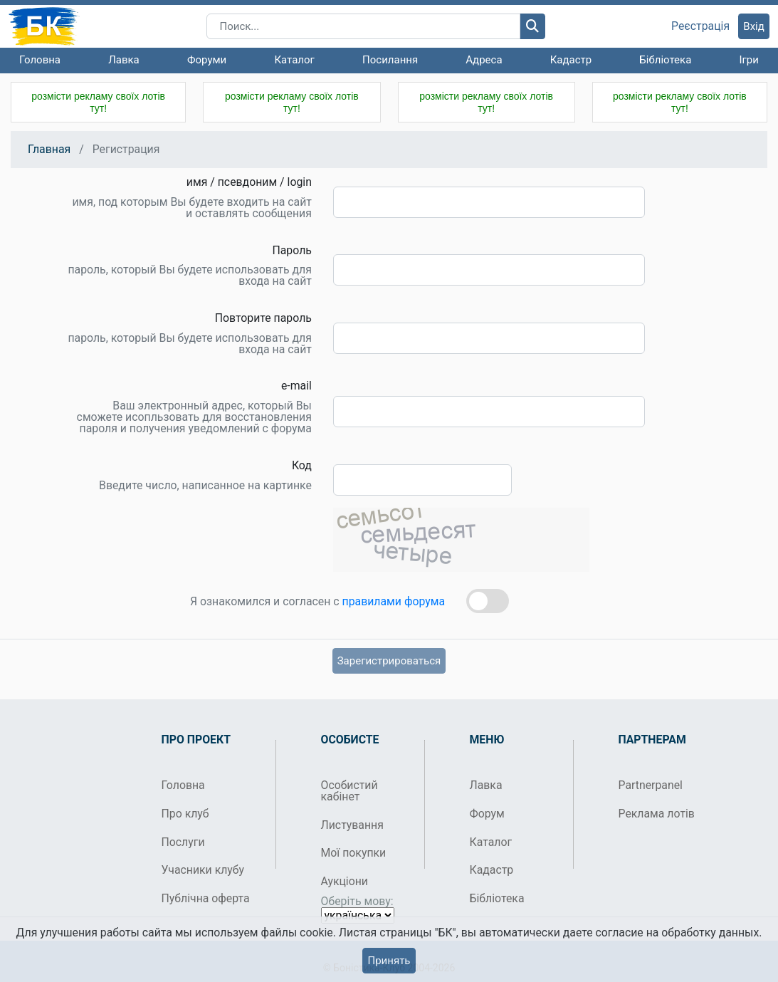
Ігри (748, 59)
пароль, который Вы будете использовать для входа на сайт (190, 275)
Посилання (390, 59)
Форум (487, 813)
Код (302, 465)
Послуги (183, 842)
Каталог (294, 59)
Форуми (206, 59)
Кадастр (571, 59)
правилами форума (394, 601)
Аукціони (345, 881)
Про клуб (185, 813)
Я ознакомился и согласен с (317, 601)
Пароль (291, 250)
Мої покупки (354, 853)
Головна (40, 59)
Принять (388, 960)
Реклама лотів (657, 813)
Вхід (753, 26)
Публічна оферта (206, 898)
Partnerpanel (651, 785)
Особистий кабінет (349, 790)
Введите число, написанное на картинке (205, 485)
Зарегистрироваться (389, 660)
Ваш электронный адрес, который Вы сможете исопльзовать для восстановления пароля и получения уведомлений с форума (194, 417)
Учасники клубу (203, 870)
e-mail (296, 386)
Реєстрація (700, 26)
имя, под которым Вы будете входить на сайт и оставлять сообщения (192, 208)
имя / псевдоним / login (249, 182)
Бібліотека (665, 59)
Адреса (484, 59)
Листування (352, 825)
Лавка (124, 59)
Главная (49, 149)
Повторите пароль (263, 318)
